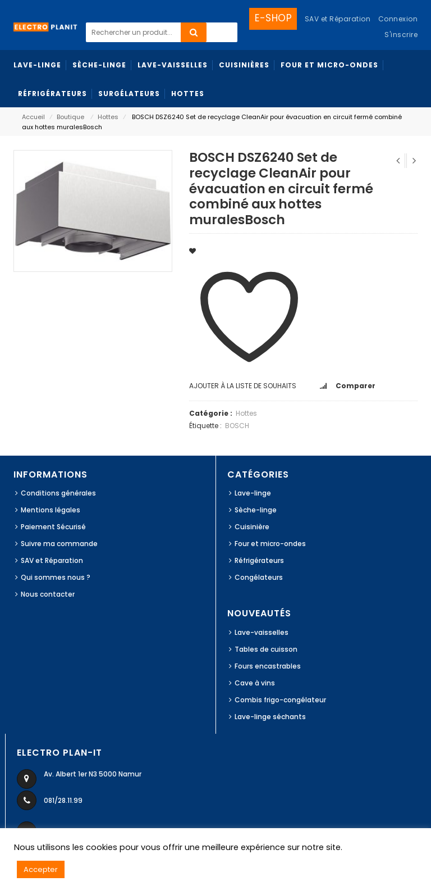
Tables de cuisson (266, 649)
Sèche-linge (256, 510)
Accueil (33, 116)
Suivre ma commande (59, 543)
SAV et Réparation (52, 560)
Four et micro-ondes (270, 543)
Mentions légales (50, 510)
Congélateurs (259, 577)
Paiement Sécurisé (53, 526)
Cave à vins (255, 683)
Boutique (70, 116)
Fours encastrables (268, 666)
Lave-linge (253, 493)
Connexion (398, 19)
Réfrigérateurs (259, 560)
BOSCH (237, 425)
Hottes (108, 116)
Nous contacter (48, 594)
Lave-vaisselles (261, 632)
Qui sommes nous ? (55, 577)
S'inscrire (401, 34)
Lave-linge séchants (270, 716)
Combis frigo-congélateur (280, 700)
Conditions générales (58, 493)
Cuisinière (252, 526)
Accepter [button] (41, 869)
